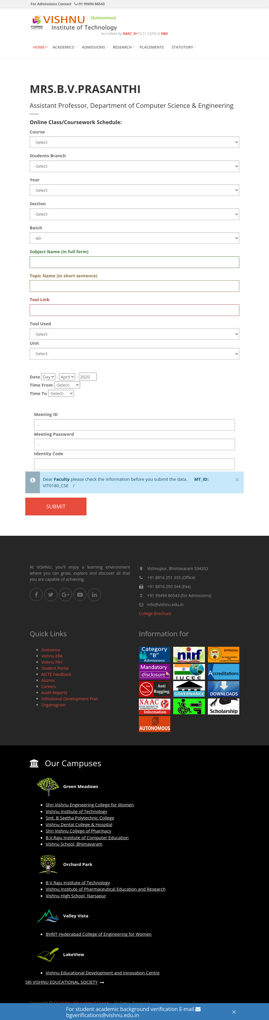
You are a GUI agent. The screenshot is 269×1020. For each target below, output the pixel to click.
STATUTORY (182, 47)
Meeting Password (54, 434)
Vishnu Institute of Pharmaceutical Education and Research (105, 889)
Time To (38, 393)
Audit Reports (54, 692)
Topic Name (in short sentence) (64, 275)
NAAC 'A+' (131, 33)
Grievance (50, 650)
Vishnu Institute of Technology (76, 811)
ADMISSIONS (93, 47)
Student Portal (55, 668)
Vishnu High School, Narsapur (76, 895)
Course (37, 132)
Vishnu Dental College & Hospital (79, 824)
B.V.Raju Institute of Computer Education (87, 837)
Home (39, 47)
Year (35, 180)
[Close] (234, 1012)
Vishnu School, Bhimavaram (74, 844)
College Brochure (155, 613)
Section (38, 203)
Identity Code (48, 453)
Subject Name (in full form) (59, 251)
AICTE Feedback (56, 674)
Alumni (48, 680)
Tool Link (39, 299)
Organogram (53, 705)
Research (122, 47)
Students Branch (48, 155)
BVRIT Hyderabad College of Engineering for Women (99, 934)
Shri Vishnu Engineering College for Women (90, 805)
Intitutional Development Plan (69, 698)
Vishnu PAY (52, 662)
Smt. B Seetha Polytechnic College (80, 818)
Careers (48, 686)
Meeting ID (46, 414)
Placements (152, 47)
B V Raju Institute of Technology (78, 882)
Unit (34, 343)
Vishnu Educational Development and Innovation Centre (103, 973)
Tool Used (40, 323)
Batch (36, 228)
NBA (164, 33)
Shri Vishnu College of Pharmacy (78, 831)
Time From (41, 385)
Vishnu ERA (52, 656)
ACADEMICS (63, 47)
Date (35, 377)
